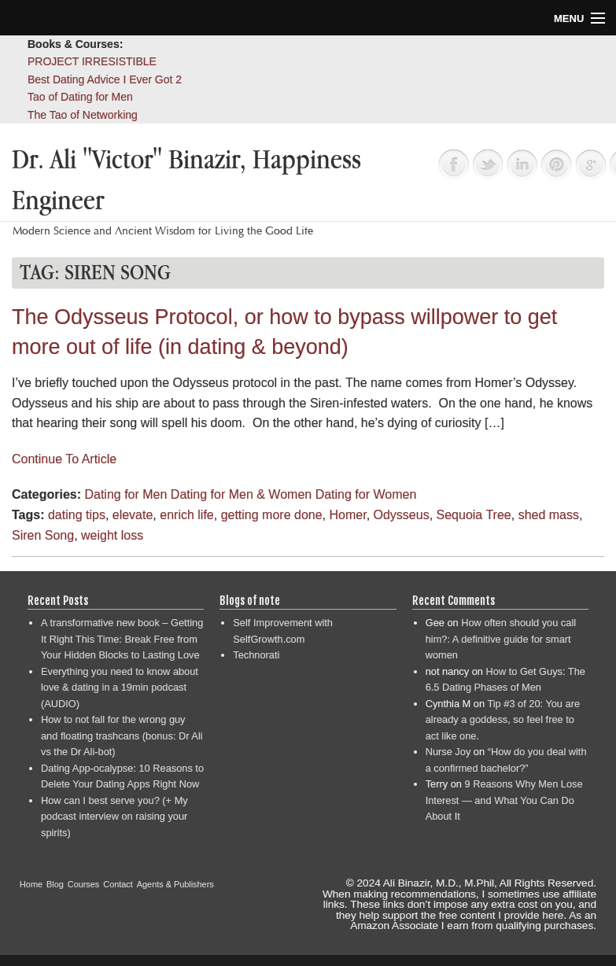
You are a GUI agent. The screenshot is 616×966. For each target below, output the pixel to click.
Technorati (256, 655)
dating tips (76, 515)
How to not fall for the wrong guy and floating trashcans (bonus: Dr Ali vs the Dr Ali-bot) (122, 735)
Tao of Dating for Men (80, 96)
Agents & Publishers (175, 884)
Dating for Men (125, 494)
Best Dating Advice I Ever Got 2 (105, 79)
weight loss (112, 535)
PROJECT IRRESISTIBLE (92, 61)
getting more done (272, 515)
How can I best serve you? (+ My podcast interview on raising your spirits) (114, 817)
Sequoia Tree (474, 515)
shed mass (548, 515)
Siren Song (43, 535)
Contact (117, 884)
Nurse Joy (448, 752)
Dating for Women (366, 494)
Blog (55, 884)
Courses (84, 884)
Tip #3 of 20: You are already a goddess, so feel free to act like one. (503, 720)
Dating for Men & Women (241, 494)
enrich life (186, 515)
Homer (348, 515)
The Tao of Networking (83, 115)
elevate (133, 515)
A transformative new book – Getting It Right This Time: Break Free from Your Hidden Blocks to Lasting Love (122, 639)
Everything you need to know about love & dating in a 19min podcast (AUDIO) (119, 688)
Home (31, 884)
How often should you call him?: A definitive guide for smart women (501, 639)
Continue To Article (64, 459)
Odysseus (402, 515)
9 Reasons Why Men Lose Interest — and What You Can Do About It (504, 800)
